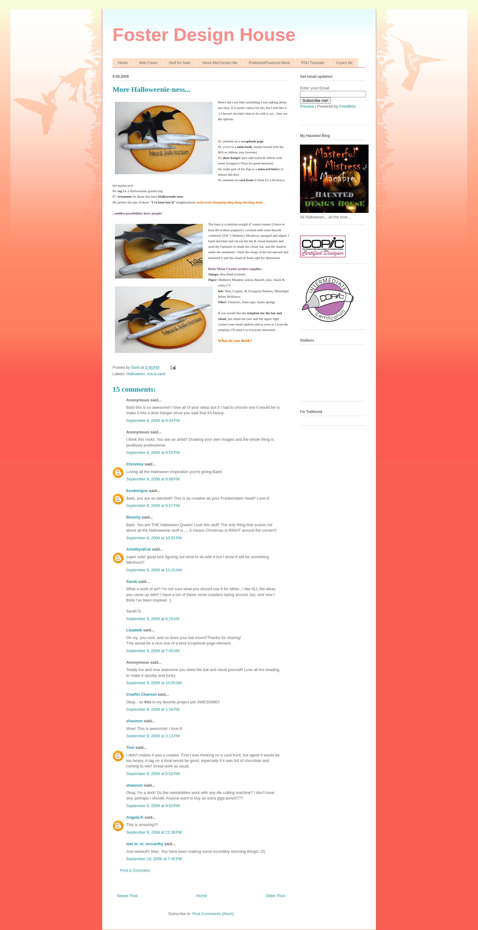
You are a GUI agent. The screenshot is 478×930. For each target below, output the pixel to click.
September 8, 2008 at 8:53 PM (153, 452)
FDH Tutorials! (313, 63)
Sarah (131, 581)
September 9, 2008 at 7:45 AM (153, 650)
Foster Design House (203, 34)
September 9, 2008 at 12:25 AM (154, 570)
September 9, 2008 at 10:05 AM (154, 682)
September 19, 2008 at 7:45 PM (154, 858)
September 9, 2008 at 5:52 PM (153, 773)
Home (123, 63)
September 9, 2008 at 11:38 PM (154, 832)
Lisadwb (134, 630)
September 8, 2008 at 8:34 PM (153, 420)
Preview (307, 106)
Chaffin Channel (141, 694)
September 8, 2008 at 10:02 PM (154, 538)
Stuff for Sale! (180, 63)
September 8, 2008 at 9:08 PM (153, 479)
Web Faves (148, 63)
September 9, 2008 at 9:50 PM (153, 805)
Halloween (136, 374)
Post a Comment (135, 870)
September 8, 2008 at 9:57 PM (153, 505)
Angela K (134, 817)
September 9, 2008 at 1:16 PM (153, 709)
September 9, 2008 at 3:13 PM (153, 736)
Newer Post (127, 895)
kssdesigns (137, 490)
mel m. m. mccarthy (144, 844)
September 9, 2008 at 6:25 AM (153, 618)
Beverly (133, 517)
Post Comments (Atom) (213, 913)
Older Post (275, 895)
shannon (134, 721)
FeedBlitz (347, 106)
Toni (130, 747)
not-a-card (156, 374)
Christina (134, 464)
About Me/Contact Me (219, 63)
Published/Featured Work (269, 63)
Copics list (344, 63)
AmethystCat (138, 549)
